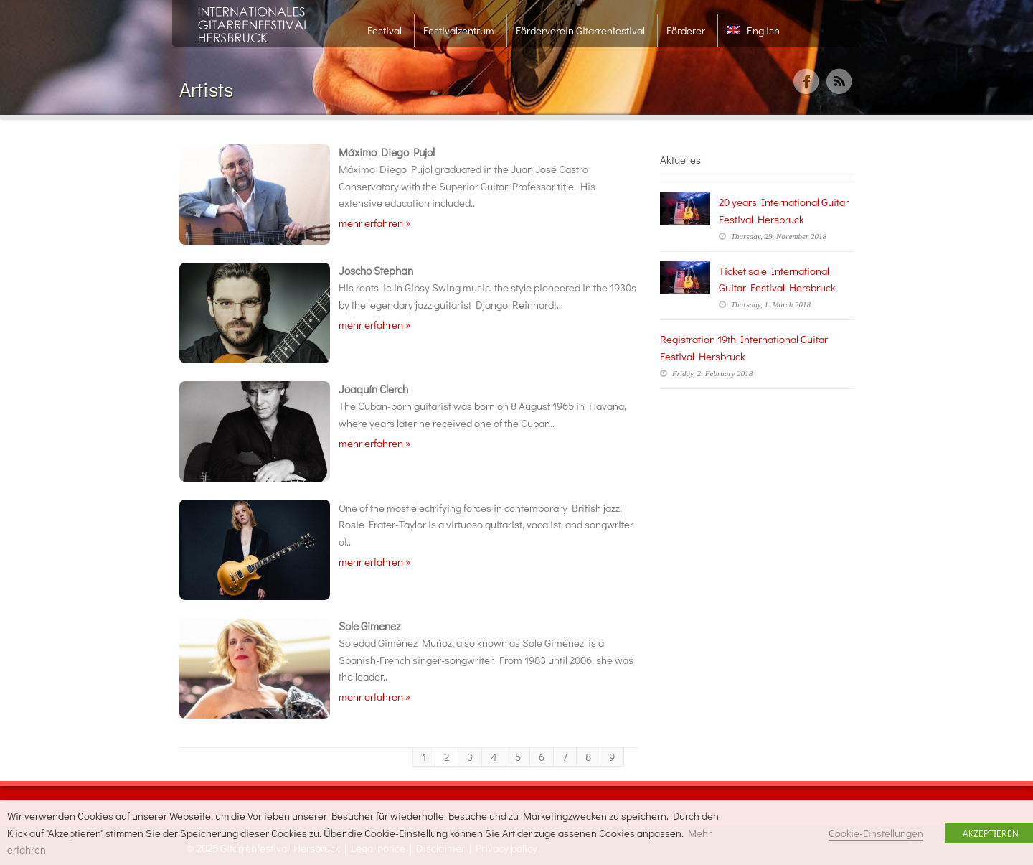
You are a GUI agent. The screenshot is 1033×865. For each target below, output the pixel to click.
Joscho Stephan (376, 270)
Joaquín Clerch (373, 389)
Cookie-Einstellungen (876, 833)
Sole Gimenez (370, 626)
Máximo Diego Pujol (387, 152)
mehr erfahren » (375, 222)
